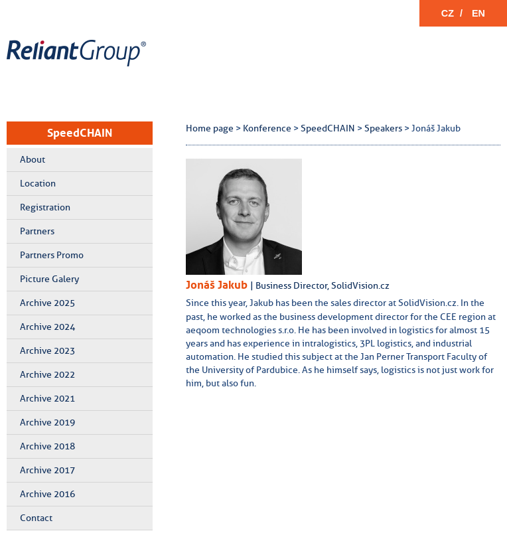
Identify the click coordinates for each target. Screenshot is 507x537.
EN (478, 13)
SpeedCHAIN (79, 132)
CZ (447, 13)
